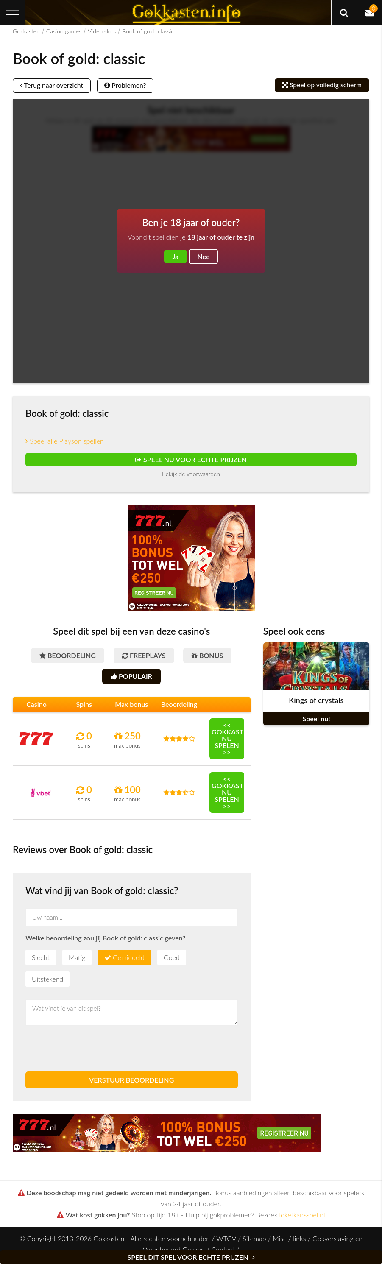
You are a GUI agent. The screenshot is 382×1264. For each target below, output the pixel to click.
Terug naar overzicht (53, 86)
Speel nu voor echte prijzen (191, 460)
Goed (172, 960)
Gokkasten (26, 31)
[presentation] (89, 1051)
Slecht (41, 960)
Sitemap (254, 1241)
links (299, 1241)
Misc (279, 1241)
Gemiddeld (129, 960)
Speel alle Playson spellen (64, 442)
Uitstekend (47, 981)
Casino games (63, 31)
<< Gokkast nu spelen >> (227, 741)
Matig (77, 960)
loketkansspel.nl (302, 1217)
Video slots (102, 31)
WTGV (226, 1241)
